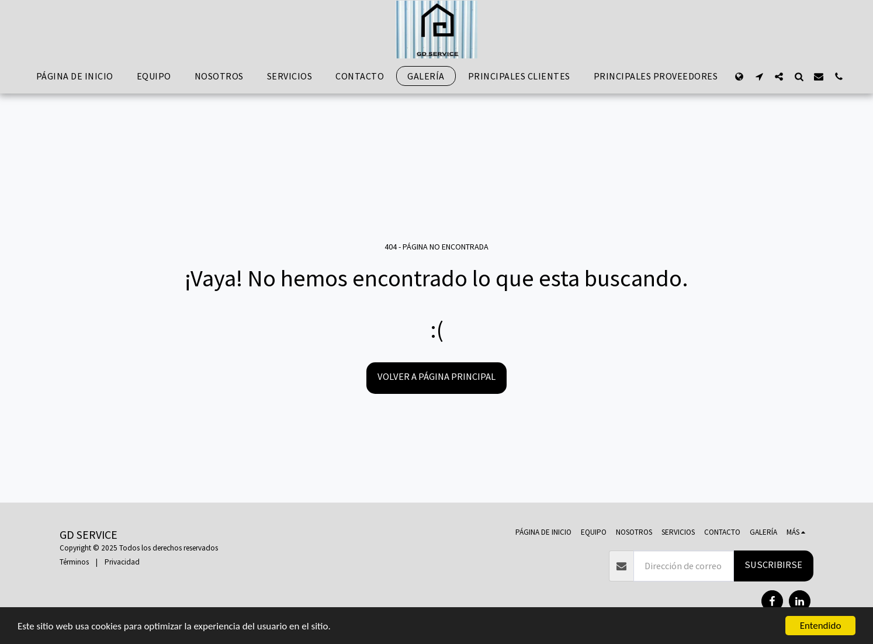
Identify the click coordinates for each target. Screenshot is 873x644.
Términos (74, 562)
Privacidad (122, 562)
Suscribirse (773, 565)
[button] (759, 76)
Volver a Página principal (436, 377)
